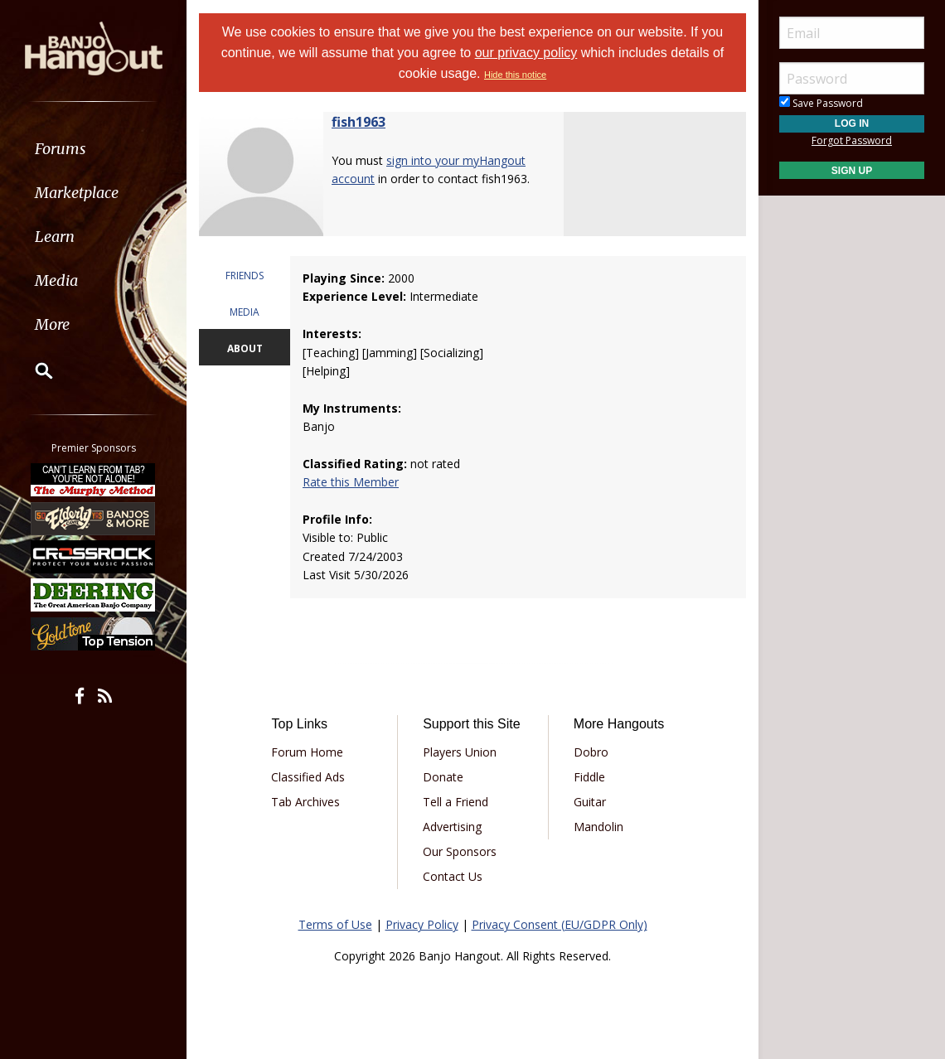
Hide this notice (515, 75)
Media (56, 280)
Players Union (460, 752)
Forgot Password (852, 140)
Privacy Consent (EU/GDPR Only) (559, 924)
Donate (443, 777)
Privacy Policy (421, 924)
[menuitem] (93, 149)
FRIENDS (244, 275)
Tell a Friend (455, 802)
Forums (60, 148)
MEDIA (244, 312)
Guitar (590, 802)
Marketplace (77, 192)
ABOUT (245, 348)
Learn (55, 236)
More (52, 324)
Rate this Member (351, 482)
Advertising (452, 826)
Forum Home (307, 752)
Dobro (591, 752)
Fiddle (589, 777)
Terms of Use (335, 924)
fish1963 (358, 122)
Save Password (821, 103)
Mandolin (598, 826)
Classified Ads (308, 777)
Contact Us (452, 876)
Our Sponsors (460, 851)
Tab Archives (305, 802)
